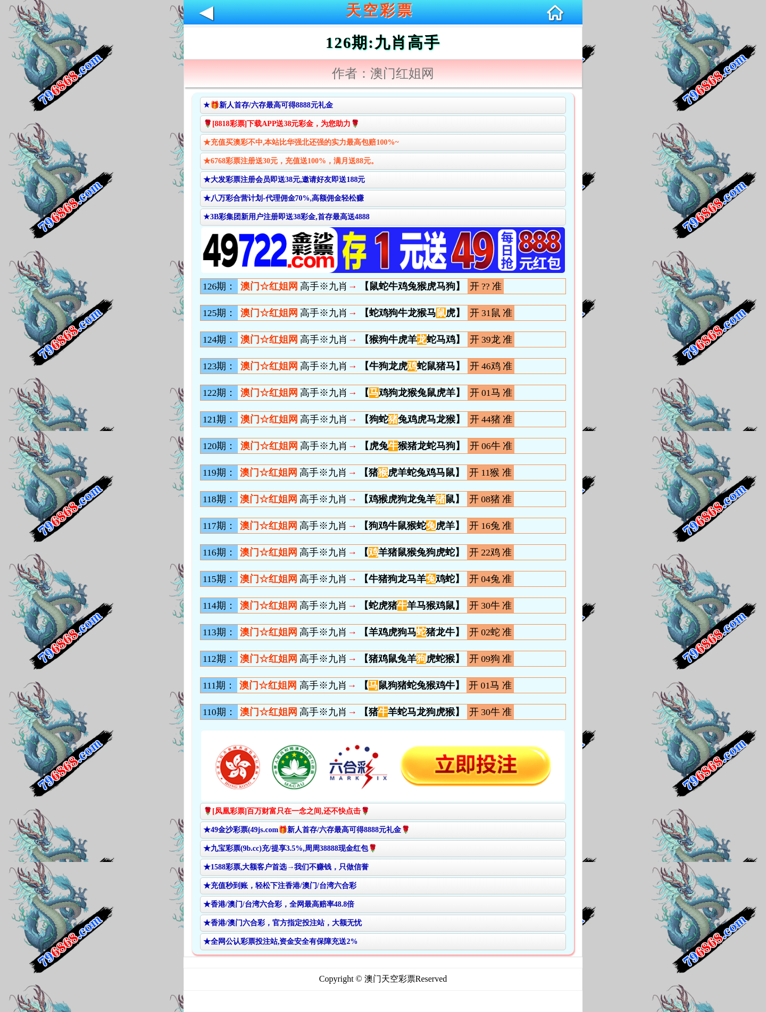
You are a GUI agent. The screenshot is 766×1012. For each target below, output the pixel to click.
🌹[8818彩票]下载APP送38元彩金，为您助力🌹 (281, 124)
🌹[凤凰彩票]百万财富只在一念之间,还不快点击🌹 (286, 811)
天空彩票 (380, 10)
